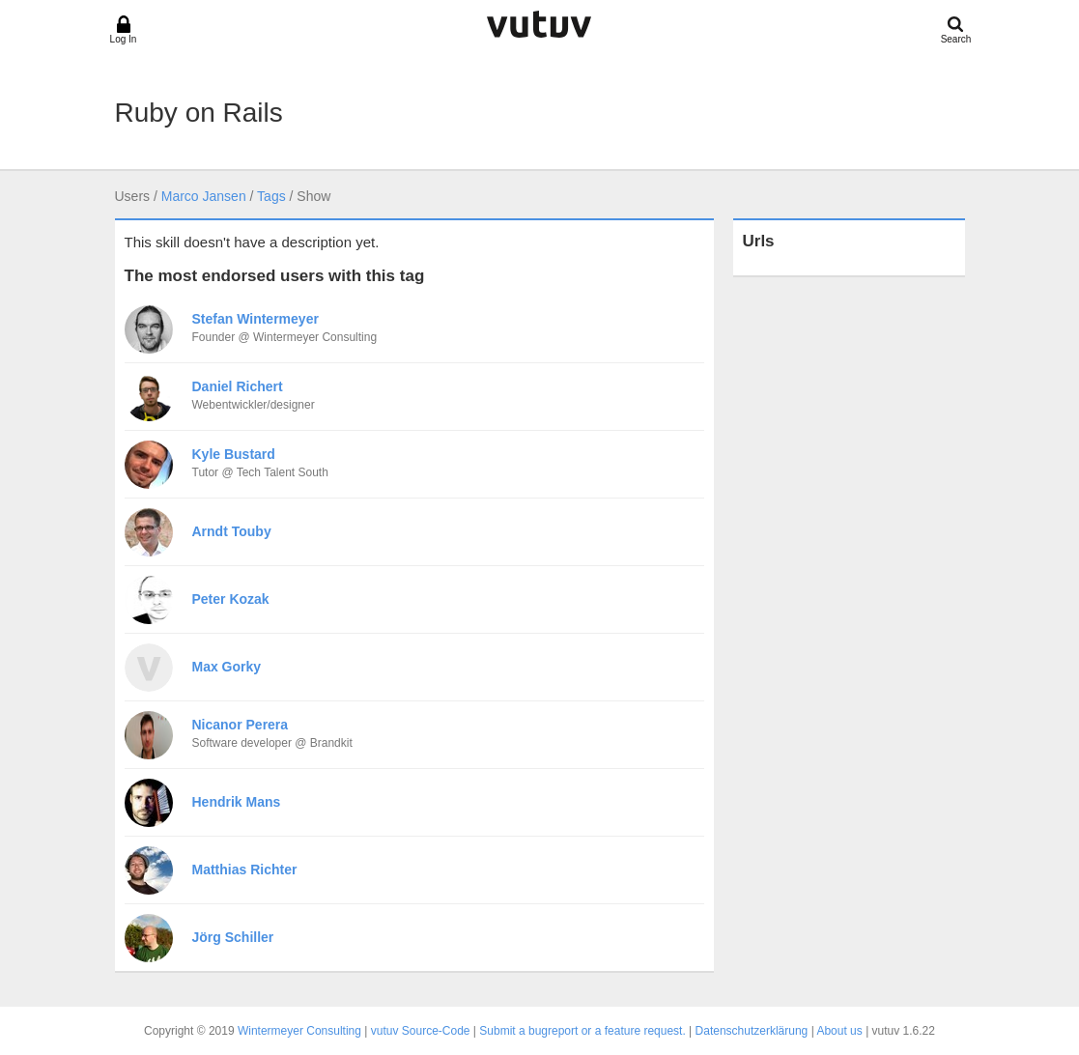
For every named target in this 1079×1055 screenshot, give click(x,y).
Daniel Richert (237, 386)
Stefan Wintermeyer (255, 319)
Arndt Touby (231, 531)
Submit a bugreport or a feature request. (582, 1031)
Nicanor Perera (240, 724)
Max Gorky (227, 666)
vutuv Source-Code (420, 1031)
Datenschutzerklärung (752, 1031)
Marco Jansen (203, 196)
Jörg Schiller (233, 937)
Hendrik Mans (236, 802)
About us (839, 1031)
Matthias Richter (245, 869)
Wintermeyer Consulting (299, 1031)
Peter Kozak (231, 599)
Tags (271, 196)
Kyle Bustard (233, 454)
